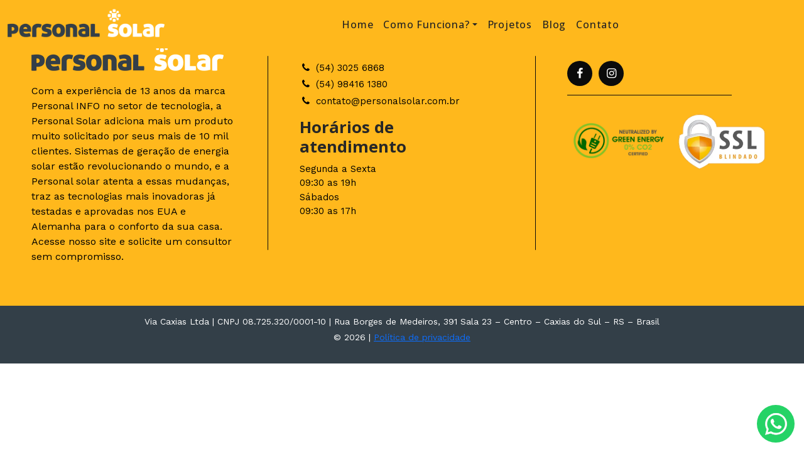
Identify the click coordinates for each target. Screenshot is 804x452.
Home (357, 24)
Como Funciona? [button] (426, 24)
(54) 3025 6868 (342, 67)
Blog (554, 24)
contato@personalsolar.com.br (380, 101)
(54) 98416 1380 (344, 84)
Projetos (509, 24)
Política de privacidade (422, 337)
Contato (597, 24)
